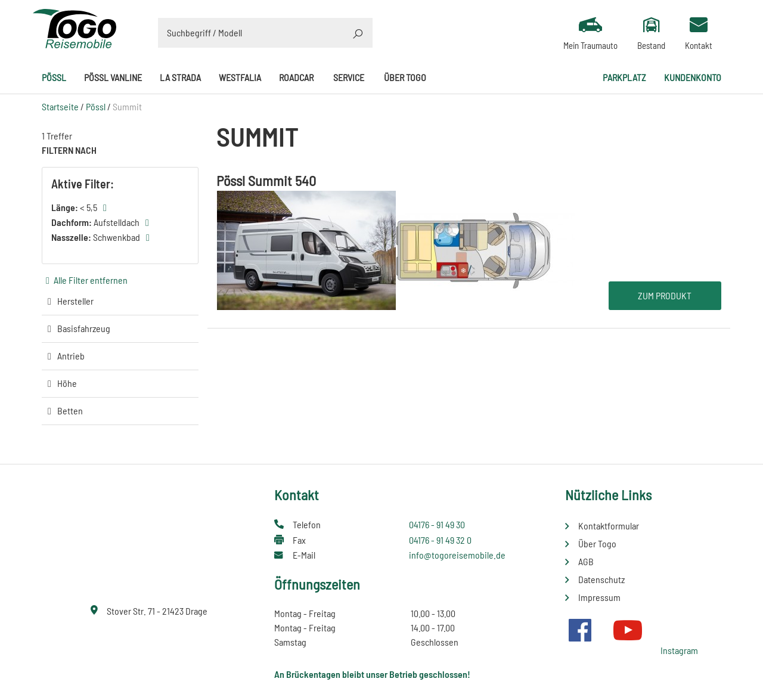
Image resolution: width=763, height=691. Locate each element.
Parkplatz (624, 77)
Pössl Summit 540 (266, 180)
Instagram (679, 650)
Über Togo (405, 77)
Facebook (580, 630)
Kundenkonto (692, 77)
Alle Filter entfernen (91, 280)
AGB (586, 561)
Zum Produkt (664, 295)
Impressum (599, 597)
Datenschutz (601, 579)
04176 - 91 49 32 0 (440, 540)
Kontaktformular (608, 525)
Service (348, 77)
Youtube (628, 630)
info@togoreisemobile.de (457, 554)
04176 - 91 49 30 (437, 524)
